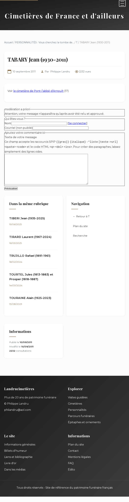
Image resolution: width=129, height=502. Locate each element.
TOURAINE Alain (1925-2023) (30, 303)
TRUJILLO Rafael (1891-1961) (29, 261)
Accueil (8, 42)
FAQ (71, 468)
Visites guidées (77, 402)
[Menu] (122, 3)
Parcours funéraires (81, 421)
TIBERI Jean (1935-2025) (27, 223)
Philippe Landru (60, 71)
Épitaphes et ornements (84, 427)
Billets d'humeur (15, 456)
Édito (71, 475)
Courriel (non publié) (19, 127)
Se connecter (77, 123)
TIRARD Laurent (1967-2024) (30, 242)
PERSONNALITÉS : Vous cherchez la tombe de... (44, 42)
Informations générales (19, 450)
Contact (73, 456)
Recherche (80, 241)
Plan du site (80, 231)
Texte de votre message (21, 137)
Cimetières (75, 409)
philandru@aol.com (17, 415)
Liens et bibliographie (18, 462)
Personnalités (77, 415)
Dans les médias (14, 475)
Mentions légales (79, 462)
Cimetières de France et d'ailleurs (64, 15)
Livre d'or (10, 468)
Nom (8, 123)
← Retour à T (81, 221)
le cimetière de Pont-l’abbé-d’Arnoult (38, 91)
